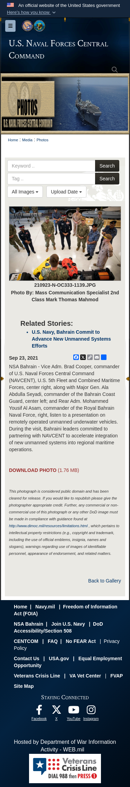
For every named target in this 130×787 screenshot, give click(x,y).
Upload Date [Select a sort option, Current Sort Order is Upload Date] (66, 192)
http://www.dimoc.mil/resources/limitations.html (48, 526)
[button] (32, 12)
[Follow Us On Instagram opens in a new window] (91, 711)
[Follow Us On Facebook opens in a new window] (39, 711)
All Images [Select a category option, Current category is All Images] (25, 192)
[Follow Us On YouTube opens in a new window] (73, 711)
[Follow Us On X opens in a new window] (56, 711)
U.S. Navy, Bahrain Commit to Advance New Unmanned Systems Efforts (71, 339)
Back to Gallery (104, 581)
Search (107, 166)
